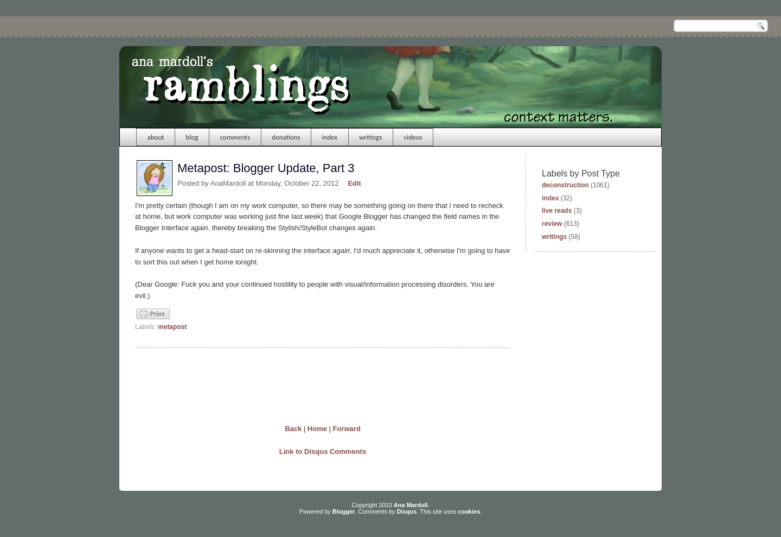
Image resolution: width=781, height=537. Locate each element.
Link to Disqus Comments (322, 451)
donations (286, 137)
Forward (347, 429)
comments (235, 137)
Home (317, 429)
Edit (354, 183)
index (330, 137)
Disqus (406, 511)
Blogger (343, 511)
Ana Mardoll (411, 505)
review (552, 224)
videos (413, 137)
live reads (557, 210)
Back (293, 429)
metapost (172, 327)
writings (370, 137)
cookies (469, 511)
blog (192, 137)
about (156, 137)
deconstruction (565, 185)
